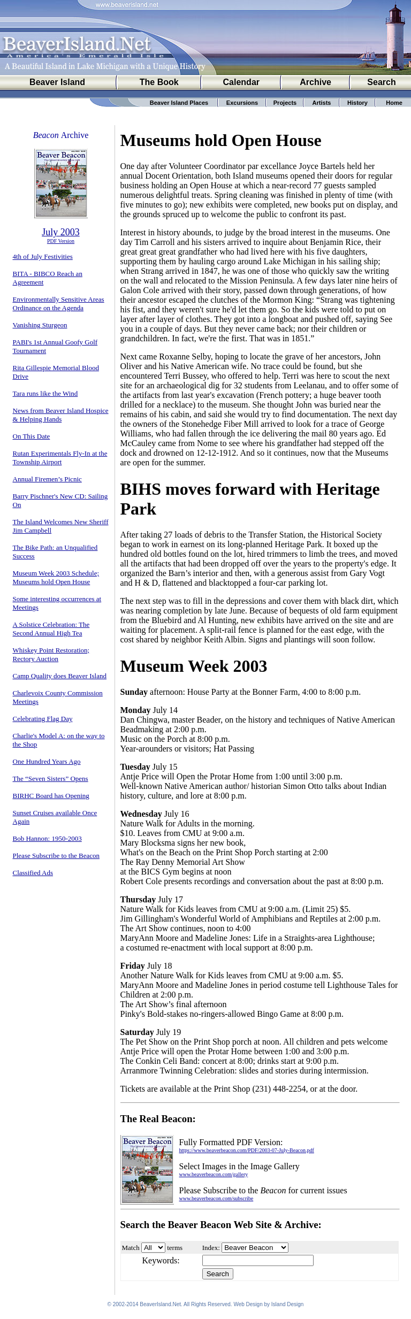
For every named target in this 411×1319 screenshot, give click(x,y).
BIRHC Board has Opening (51, 796)
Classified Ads (33, 873)
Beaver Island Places (179, 102)
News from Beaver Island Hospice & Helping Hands (61, 415)
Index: (211, 1248)
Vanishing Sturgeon (40, 325)
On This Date (31, 436)
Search (381, 82)
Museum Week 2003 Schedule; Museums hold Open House (56, 577)
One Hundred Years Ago (47, 761)
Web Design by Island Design (268, 1306)
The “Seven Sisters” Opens (50, 778)
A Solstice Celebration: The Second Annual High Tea (51, 628)
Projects (284, 102)
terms (174, 1248)
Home (394, 102)
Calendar (241, 82)
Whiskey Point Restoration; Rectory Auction (51, 654)
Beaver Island (57, 82)
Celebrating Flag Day (43, 719)
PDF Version (60, 241)
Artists (322, 102)
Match (131, 1248)
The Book (159, 82)
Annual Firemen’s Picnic (47, 479)
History (357, 102)
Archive (315, 82)
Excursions (242, 102)
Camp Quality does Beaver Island (59, 676)
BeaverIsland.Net (160, 1306)
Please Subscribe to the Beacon (56, 856)
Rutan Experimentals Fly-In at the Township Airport (60, 457)
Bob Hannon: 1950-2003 (47, 838)
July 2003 (61, 232)
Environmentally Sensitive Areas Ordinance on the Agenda (58, 303)
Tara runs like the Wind (45, 393)
